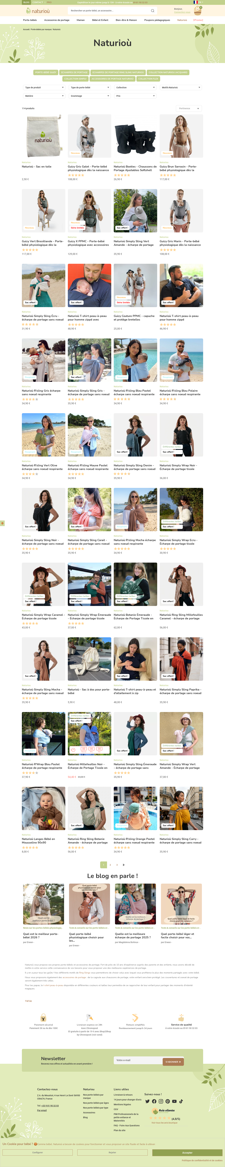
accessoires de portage (74, 980)
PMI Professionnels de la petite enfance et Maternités (126, 1126)
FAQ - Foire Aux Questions (127, 1135)
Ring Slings (84, 975)
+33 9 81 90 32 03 (50, 1115)
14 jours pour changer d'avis (127, 1109)
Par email (42, 1120)
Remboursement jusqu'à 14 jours (135, 1030)
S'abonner (176, 1066)
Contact (37, 2)
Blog (26, 2)
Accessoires (89, 1122)
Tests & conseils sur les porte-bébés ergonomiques (94, 930)
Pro (49, 2)
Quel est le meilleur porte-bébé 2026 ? (40, 938)
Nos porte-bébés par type (95, 1117)
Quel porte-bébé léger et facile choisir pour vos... (177, 938)
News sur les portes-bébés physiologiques (44, 930)
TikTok (28, 1003)
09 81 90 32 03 (140, 2)
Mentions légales (122, 1114)
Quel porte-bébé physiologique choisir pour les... (86, 940)
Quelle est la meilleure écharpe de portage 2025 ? (133, 938)
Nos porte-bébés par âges (96, 1112)
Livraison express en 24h (89, 1027)
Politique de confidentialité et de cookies (202, 1160)
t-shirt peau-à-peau (53, 988)
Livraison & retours (123, 1104)
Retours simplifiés (135, 1027)
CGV (116, 1119)
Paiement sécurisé (43, 1027)
